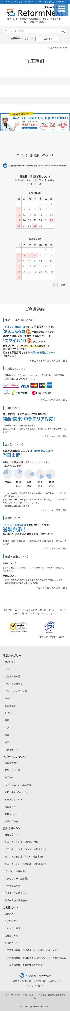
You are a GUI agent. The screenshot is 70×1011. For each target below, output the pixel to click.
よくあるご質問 (12, 928)
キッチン (9, 698)
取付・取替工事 (12, 770)
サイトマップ (10, 995)
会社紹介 (15, 981)
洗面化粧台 (10, 705)
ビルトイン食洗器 (14, 683)
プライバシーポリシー (27, 995)
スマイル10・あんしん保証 (18, 785)
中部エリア (55, 981)
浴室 (7, 735)
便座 (7, 720)
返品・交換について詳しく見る (52, 587)
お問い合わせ (11, 821)
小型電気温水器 (12, 676)
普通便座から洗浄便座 (16, 900)
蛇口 (7, 742)
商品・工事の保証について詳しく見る (49, 361)
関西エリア (41, 981)
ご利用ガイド (11, 913)
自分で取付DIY (12, 834)
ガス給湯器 (10, 661)
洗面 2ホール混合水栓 (16, 871)
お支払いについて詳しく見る (54, 400)
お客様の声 (10, 806)
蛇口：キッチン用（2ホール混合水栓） (24, 856)
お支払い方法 (11, 935)
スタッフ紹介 (36, 986)
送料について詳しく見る (56, 548)
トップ (50, 48)
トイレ (8, 713)
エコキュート (11, 669)
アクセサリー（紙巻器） (17, 878)
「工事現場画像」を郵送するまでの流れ (25, 965)
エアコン (9, 727)
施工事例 (9, 777)
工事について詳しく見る (56, 436)
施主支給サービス (14, 799)
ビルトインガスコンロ (16, 691)
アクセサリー (11, 749)
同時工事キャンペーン (16, 792)
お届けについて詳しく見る (55, 510)
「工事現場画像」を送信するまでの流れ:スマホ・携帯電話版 (35, 957)
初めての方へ (11, 921)
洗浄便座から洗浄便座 (16, 893)
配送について (11, 943)
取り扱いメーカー (14, 814)
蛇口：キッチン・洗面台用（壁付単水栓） (26, 864)
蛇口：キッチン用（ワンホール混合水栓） (26, 849)
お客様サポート (12, 763)
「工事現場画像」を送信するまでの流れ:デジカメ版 (31, 950)
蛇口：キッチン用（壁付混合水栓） (23, 842)
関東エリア (27, 981)
